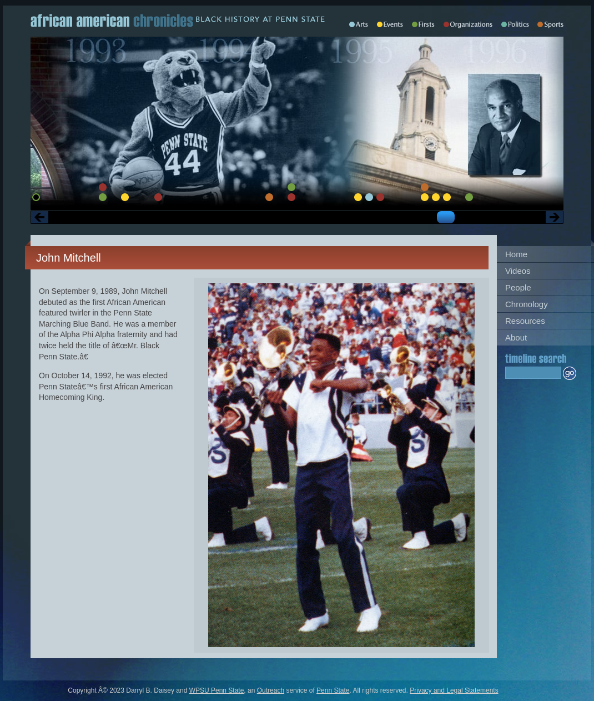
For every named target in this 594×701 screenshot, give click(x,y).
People (518, 287)
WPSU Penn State (216, 690)
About (516, 337)
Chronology (526, 304)
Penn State (332, 690)
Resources (525, 321)
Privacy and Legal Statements (454, 690)
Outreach (270, 690)
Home (516, 254)
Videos (518, 271)
